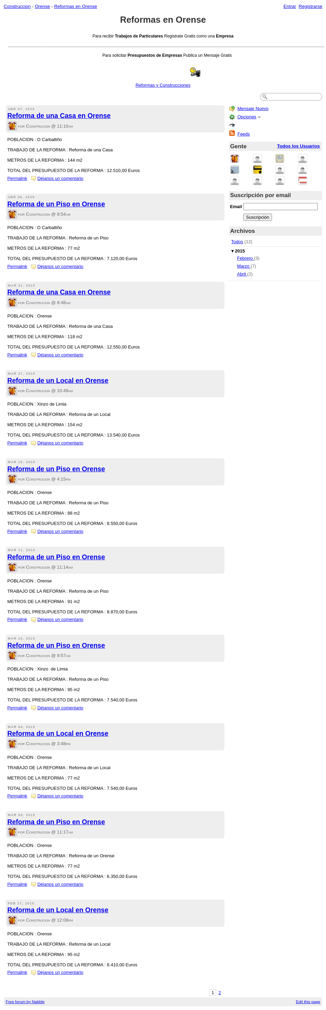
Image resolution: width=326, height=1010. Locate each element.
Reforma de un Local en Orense (57, 380)
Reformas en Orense (75, 6)
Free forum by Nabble (25, 1001)
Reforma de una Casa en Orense (59, 115)
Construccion (17, 6)
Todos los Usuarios (298, 146)
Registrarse (311, 6)
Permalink (17, 178)
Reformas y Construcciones (163, 85)
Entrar (289, 6)
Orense (42, 6)
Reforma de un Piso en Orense (56, 204)
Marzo (244, 266)
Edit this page (308, 1001)
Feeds (244, 134)
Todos (237, 241)
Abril (242, 274)
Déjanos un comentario (60, 178)
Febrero (245, 258)
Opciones (247, 116)
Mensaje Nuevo (253, 108)
